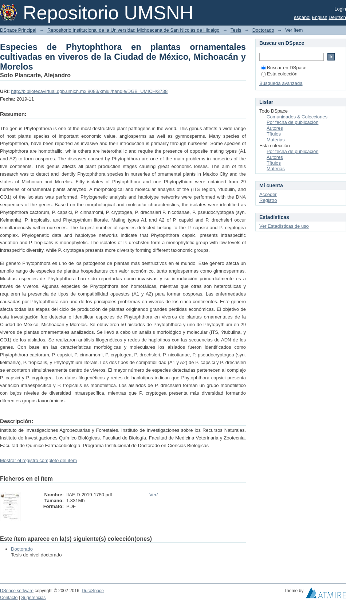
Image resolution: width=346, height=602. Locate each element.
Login (340, 9)
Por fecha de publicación (292, 122)
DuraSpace (92, 590)
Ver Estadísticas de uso (284, 226)
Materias (276, 139)
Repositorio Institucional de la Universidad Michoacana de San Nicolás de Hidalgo (133, 30)
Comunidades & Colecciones (297, 117)
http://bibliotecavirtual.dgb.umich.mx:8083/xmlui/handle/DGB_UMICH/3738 (89, 91)
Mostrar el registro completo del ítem (38, 460)
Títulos (274, 134)
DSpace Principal (18, 30)
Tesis (236, 30)
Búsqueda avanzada (281, 83)
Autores (275, 128)
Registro (268, 200)
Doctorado (263, 30)
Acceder (268, 194)
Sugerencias (33, 597)
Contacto (8, 597)
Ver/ (153, 494)
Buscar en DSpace (283, 67)
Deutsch (337, 17)
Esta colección (279, 74)
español (302, 17)
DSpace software (17, 590)
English (319, 17)
